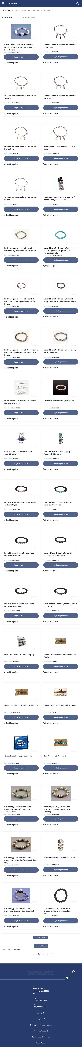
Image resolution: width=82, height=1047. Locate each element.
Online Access (41, 1033)
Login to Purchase (21, 57)
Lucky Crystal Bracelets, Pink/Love (59, 401)
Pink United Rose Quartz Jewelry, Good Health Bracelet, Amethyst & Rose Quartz (19, 47)
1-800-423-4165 (41, 1000)
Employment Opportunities (41, 1020)
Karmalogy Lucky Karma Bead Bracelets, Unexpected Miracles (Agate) (57, 809)
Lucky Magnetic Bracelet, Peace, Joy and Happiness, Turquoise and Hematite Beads (60, 250)
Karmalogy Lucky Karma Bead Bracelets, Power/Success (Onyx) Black (58, 911)
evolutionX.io (61, 1042)
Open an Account (41, 1024)
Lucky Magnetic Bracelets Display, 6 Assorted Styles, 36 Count (59, 198)
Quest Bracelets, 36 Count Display (19, 654)
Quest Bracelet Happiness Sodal (18, 756)
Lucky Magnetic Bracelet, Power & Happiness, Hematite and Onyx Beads (60, 300)
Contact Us (41, 1016)
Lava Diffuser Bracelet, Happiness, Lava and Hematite (19, 554)
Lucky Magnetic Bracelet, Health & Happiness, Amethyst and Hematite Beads (19, 301)
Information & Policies (41, 1029)
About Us (41, 1012)
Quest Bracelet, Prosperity (55, 756)
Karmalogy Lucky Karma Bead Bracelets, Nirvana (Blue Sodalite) (19, 909)
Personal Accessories (42, 10)
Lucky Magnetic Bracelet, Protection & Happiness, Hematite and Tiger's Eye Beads (21, 352)
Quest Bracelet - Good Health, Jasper (60, 705)
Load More (40, 937)
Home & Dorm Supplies (21, 10)
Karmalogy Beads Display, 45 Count (59, 857)
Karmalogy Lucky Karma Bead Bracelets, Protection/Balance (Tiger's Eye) (21, 860)
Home (6, 10)
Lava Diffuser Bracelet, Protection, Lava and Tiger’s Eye (19, 605)
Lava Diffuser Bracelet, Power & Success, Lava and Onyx (58, 554)
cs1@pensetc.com (41, 1007)
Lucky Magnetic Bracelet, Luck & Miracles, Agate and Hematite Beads (20, 249)
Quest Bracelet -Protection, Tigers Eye (21, 705)
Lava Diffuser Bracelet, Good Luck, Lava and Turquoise (59, 503)
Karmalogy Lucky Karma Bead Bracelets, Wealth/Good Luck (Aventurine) (17, 809)
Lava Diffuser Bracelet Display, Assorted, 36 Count (57, 452)
